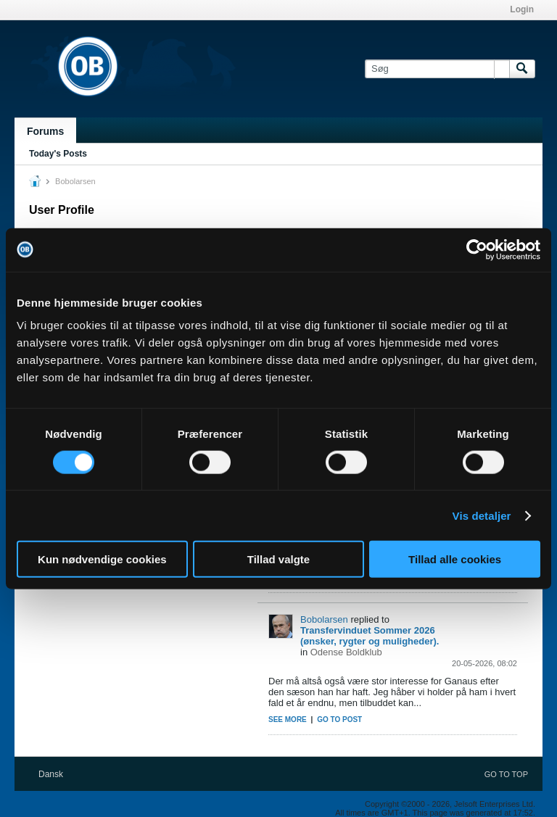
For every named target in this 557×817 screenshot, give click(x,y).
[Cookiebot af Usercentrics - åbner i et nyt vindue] (476, 249)
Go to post (339, 719)
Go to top (506, 774)
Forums (45, 131)
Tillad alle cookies (454, 559)
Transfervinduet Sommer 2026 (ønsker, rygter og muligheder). (369, 636)
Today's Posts (58, 154)
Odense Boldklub (346, 652)
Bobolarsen (324, 619)
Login (522, 9)
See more (287, 719)
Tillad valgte (278, 559)
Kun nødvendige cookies (102, 559)
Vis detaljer (482, 515)
